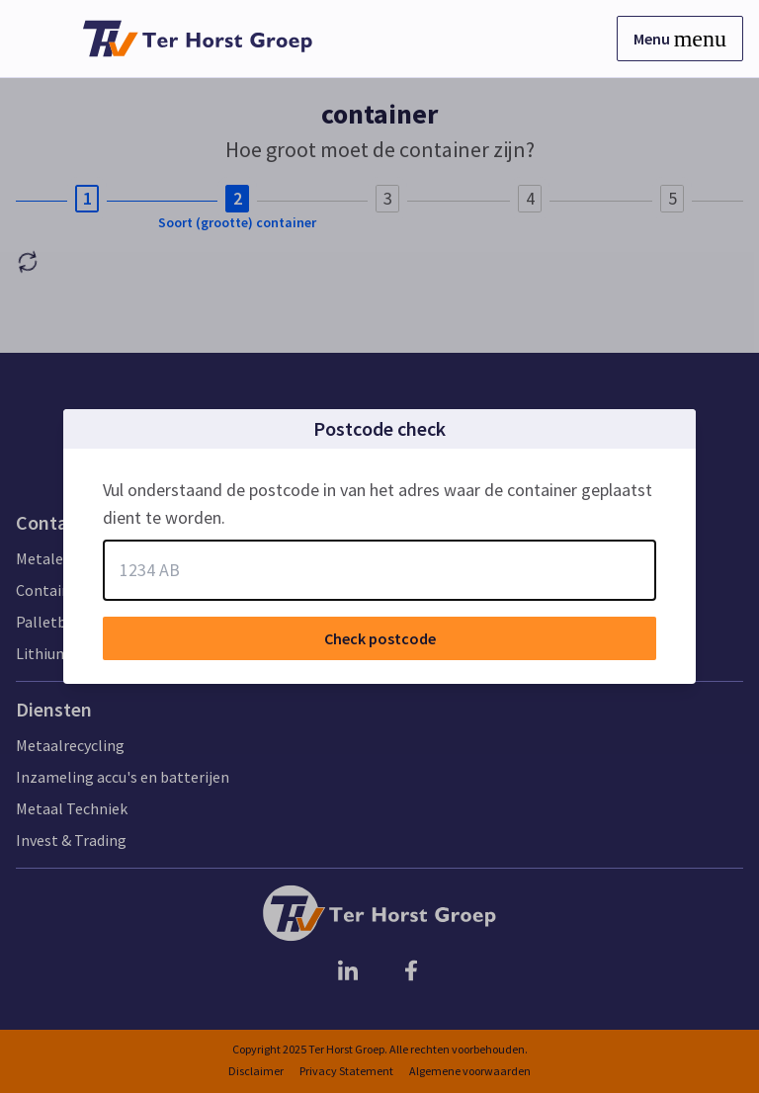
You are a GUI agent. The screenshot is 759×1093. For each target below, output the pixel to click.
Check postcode (380, 638)
